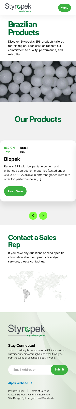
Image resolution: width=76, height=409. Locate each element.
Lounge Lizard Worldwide (39, 398)
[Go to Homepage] (18, 7)
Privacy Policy (16, 390)
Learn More (15, 191)
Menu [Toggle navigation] (65, 7)
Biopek (12, 159)
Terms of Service (39, 390)
